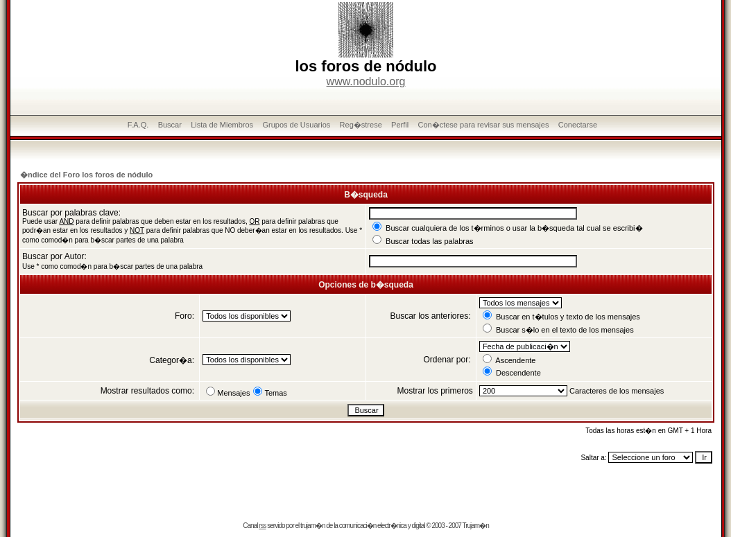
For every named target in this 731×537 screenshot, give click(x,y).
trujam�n (312, 525)
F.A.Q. (138, 125)
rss (262, 525)
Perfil (400, 125)
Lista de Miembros (222, 125)
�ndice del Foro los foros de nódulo (86, 174)
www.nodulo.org (366, 81)
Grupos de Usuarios (296, 125)
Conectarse (577, 125)
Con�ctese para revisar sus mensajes (483, 125)
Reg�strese (361, 125)
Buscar (170, 125)
